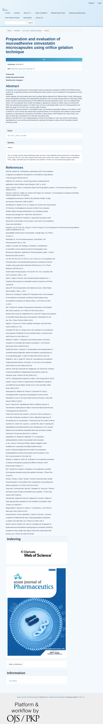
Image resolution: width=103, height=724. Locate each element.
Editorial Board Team (58, 13)
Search (30, 23)
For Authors (13, 678)
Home (9, 30)
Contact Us (39, 18)
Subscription (27, 18)
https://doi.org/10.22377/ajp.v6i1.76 (23, 69)
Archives (17, 13)
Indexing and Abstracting (77, 13)
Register (91, 3)
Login (99, 3)
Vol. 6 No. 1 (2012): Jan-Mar (32, 30)
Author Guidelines (41, 13)
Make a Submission (15, 662)
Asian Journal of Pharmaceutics (28, 694)
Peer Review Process (12, 18)
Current (7, 13)
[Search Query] (15, 23)
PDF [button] (43, 60)
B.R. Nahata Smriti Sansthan (56, 694)
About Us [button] (27, 13)
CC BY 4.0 (80, 694)
